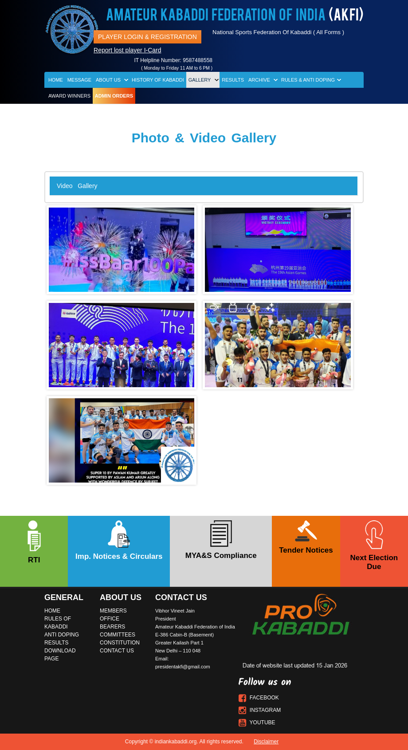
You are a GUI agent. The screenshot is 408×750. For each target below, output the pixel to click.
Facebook (259, 698)
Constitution (120, 643)
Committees (117, 635)
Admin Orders (114, 95)
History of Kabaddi (158, 79)
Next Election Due (374, 545)
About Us (108, 79)
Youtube (257, 722)
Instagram (260, 710)
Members (113, 611)
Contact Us (117, 651)
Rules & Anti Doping (308, 79)
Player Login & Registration (147, 36)
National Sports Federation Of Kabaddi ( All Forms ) (278, 32)
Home (55, 79)
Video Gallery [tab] (77, 185)
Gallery (199, 79)
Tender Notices (306, 537)
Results (233, 79)
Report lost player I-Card (127, 50)
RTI (34, 542)
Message (79, 79)
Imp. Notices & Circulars (119, 540)
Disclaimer (266, 741)
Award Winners (69, 95)
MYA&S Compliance (221, 540)
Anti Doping (61, 635)
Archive (259, 79)
